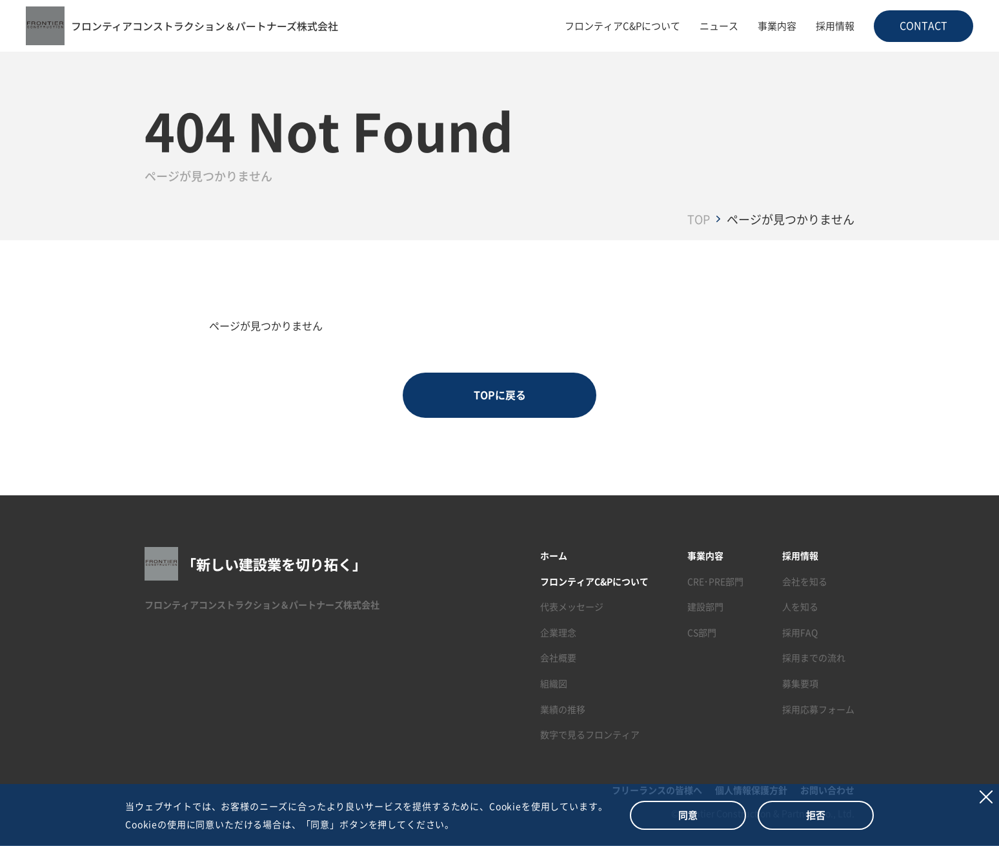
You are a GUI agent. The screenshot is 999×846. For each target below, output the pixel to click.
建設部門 (705, 607)
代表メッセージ (571, 607)
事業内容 (777, 25)
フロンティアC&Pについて (622, 25)
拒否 (815, 814)
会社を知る (804, 581)
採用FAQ (800, 632)
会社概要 (558, 658)
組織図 (553, 683)
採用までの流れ (813, 658)
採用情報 (835, 25)
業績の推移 (562, 709)
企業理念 (558, 632)
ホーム (553, 555)
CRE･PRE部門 (715, 581)
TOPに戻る (500, 395)
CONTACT (923, 25)
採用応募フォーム (818, 709)
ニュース (719, 25)
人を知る (800, 607)
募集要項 (800, 683)
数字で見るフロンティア (590, 734)
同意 (688, 814)
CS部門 (701, 632)
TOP (698, 219)
